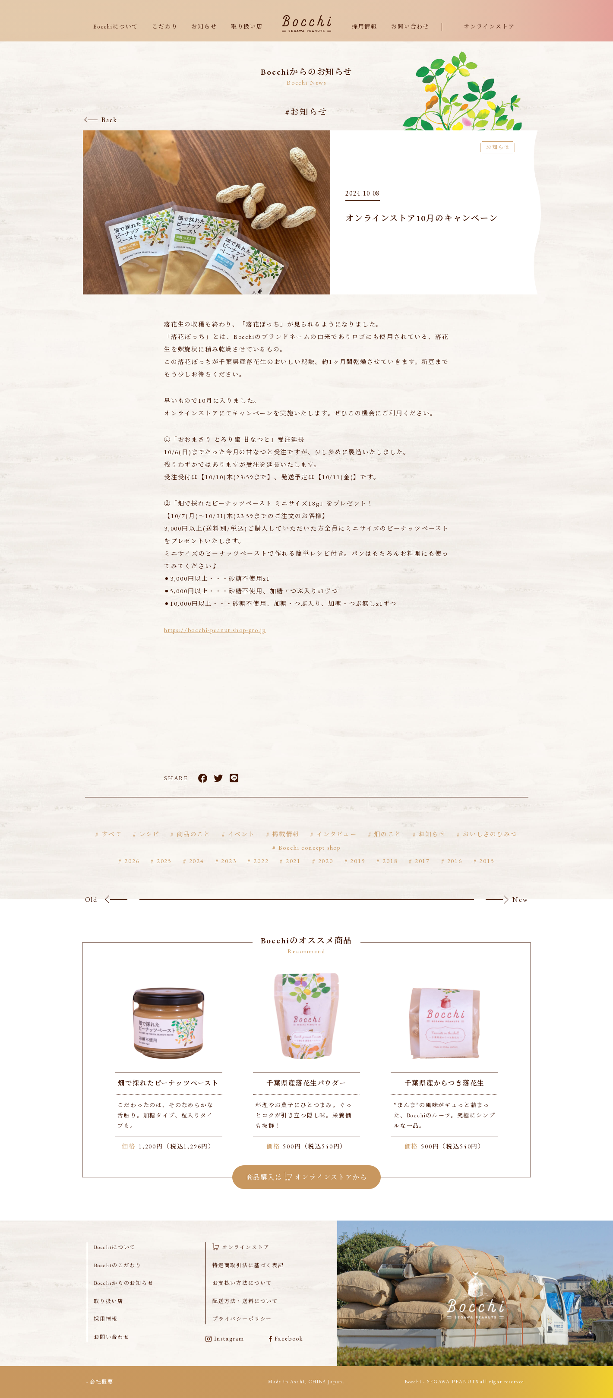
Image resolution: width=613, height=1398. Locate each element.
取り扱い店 (247, 26)
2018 (390, 872)
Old (91, 910)
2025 (164, 872)
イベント (241, 846)
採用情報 (364, 26)
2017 (422, 872)
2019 (357, 872)
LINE (234, 789)
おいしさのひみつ (490, 846)
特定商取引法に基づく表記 (248, 1276)
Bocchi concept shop (309, 859)
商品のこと (194, 846)
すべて (111, 846)
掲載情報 (285, 846)
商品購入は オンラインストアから (306, 1187)
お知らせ (204, 26)
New (520, 910)
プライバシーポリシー (242, 1330)
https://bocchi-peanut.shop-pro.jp (215, 641)
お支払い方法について (242, 1294)
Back (109, 119)
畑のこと (387, 846)
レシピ (149, 846)
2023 (228, 872)
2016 (454, 872)
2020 (325, 872)
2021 (293, 872)
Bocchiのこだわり (118, 1276)
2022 (261, 872)
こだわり (164, 26)
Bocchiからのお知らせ (124, 1294)
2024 (196, 872)
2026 (131, 872)
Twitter (218, 789)
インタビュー (336, 846)
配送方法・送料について (245, 1312)
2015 (486, 872)
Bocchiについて (115, 26)
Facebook (202, 789)
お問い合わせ (410, 26)
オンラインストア (489, 26)
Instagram (224, 1350)
